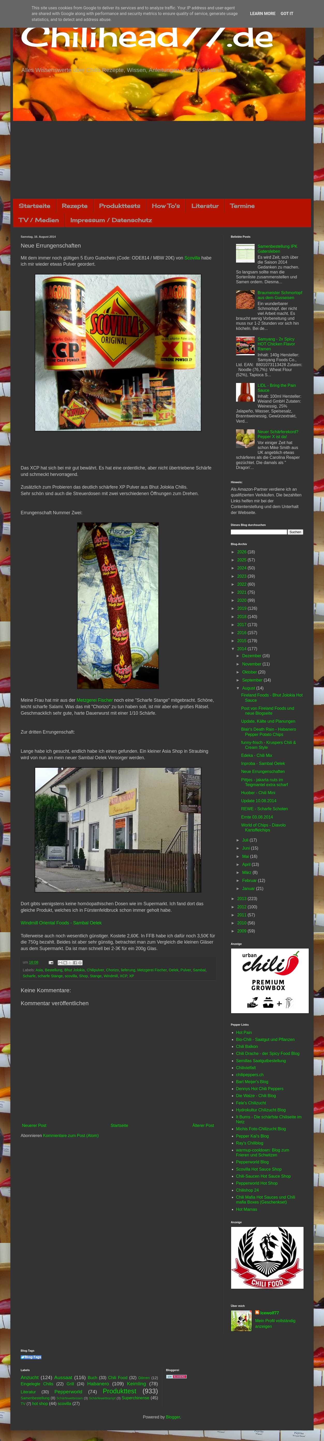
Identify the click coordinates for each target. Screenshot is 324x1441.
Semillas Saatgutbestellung (261, 1061)
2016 (242, 633)
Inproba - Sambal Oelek (263, 763)
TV (23, 1404)
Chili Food (117, 1377)
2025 (242, 560)
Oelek (174, 970)
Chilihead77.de (147, 35)
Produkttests (119, 205)
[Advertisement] (162, 160)
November (252, 664)
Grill (70, 1384)
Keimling (136, 1383)
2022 (242, 584)
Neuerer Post (34, 1125)
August (249, 688)
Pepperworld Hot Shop (257, 1183)
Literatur (205, 205)
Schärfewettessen (69, 1398)
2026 (242, 552)
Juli (245, 840)
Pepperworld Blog (252, 1162)
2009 (242, 931)
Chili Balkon (247, 1046)
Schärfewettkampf (102, 1398)
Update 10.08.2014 (258, 801)
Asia (39, 970)
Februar (250, 880)
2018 (242, 616)
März (247, 872)
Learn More (262, 13)
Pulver (186, 970)
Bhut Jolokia (74, 970)
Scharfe (29, 976)
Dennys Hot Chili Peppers (259, 1089)
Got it (287, 13)
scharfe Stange (50, 976)
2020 (242, 600)
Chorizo (112, 970)
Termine (242, 205)
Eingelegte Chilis (37, 1384)
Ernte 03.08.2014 (257, 817)
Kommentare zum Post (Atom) (71, 1135)
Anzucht (30, 1377)
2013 (242, 898)
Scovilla (192, 257)
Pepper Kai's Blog (252, 1136)
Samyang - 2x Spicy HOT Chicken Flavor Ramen (276, 344)
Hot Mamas (246, 1209)
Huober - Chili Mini (258, 793)
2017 (242, 624)
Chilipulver (95, 970)
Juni (246, 848)
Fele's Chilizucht (251, 1103)
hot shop (40, 1403)
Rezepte (74, 205)
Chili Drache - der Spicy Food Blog (267, 1053)
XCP (123, 976)
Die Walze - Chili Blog (256, 1096)
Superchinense (135, 1398)
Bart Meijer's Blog (252, 1082)
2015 (242, 641)
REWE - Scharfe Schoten (264, 809)
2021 (242, 592)
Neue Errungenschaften (263, 771)
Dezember (252, 656)
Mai (246, 856)
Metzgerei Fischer (95, 700)
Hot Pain (244, 1032)
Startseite (34, 205)
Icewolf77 (269, 1313)
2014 (242, 649)
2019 (242, 608)
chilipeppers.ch (250, 1075)
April (247, 864)
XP (131, 976)
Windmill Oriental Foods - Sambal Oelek (61, 922)
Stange (96, 976)
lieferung (128, 970)
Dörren (144, 1378)
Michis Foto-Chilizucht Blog (261, 1129)
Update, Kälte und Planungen (268, 721)
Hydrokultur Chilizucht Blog (261, 1110)
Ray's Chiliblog (249, 1143)
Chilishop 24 (247, 1190)
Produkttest (119, 1391)
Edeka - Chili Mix (256, 755)
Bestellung (53, 970)
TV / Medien (39, 219)
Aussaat (63, 1377)
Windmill (111, 976)
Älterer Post (203, 1125)
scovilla (71, 976)
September (253, 680)
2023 (242, 576)
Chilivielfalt (246, 1068)
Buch (92, 1377)
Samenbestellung (35, 1398)
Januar (249, 888)
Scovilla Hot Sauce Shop (259, 1169)
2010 (242, 923)
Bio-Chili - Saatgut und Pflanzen (265, 1039)
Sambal (199, 970)
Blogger (173, 1417)
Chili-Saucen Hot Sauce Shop (263, 1176)
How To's (166, 205)
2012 (242, 907)
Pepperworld (68, 1391)
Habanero (98, 1383)
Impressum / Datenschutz (111, 219)
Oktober (250, 672)
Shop (83, 976)
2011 (242, 915)
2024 (242, 568)
